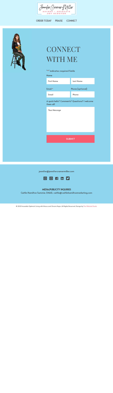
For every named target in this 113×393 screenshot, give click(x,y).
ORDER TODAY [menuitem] (43, 20)
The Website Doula (90, 206)
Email (49, 88)
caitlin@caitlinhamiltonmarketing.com (73, 192)
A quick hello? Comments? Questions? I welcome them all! (69, 103)
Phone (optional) (79, 88)
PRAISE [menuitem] (59, 20)
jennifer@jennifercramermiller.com (56, 171)
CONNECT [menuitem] (71, 20)
